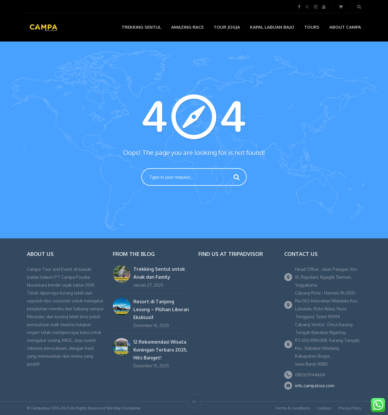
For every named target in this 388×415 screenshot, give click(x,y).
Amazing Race (187, 27)
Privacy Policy (349, 408)
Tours (311, 27)
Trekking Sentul (141, 27)
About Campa (345, 27)
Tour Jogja (227, 27)
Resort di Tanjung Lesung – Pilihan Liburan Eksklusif (161, 309)
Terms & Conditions (292, 408)
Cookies (324, 408)
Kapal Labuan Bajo (272, 27)
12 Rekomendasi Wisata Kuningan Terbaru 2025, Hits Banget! (160, 350)
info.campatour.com (314, 385)
